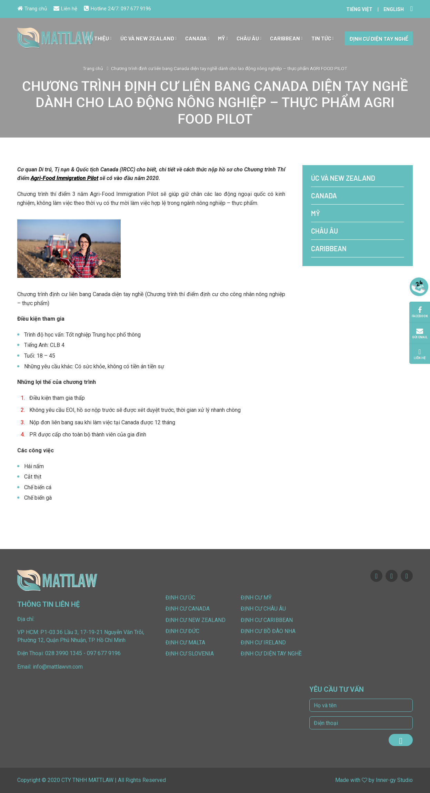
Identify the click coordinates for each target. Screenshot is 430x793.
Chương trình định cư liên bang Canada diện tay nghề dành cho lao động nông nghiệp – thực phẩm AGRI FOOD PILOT (229, 68)
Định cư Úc (180, 597)
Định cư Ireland (263, 642)
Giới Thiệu (97, 38)
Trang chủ (32, 9)
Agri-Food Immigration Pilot (64, 178)
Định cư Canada (188, 608)
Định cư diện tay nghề (378, 38)
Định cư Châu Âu (263, 608)
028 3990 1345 (63, 653)
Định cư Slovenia (190, 653)
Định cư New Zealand (196, 620)
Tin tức (322, 38)
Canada (197, 38)
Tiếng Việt (359, 9)
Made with (347, 780)
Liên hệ (65, 9)
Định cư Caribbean (267, 620)
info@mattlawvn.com (58, 666)
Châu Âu (249, 38)
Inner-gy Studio (394, 780)
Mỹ (223, 38)
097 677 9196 (136, 9)
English (393, 9)
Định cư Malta (185, 642)
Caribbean (286, 38)
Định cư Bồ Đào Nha (268, 631)
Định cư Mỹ (256, 597)
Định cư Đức (182, 631)
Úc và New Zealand (148, 38)
